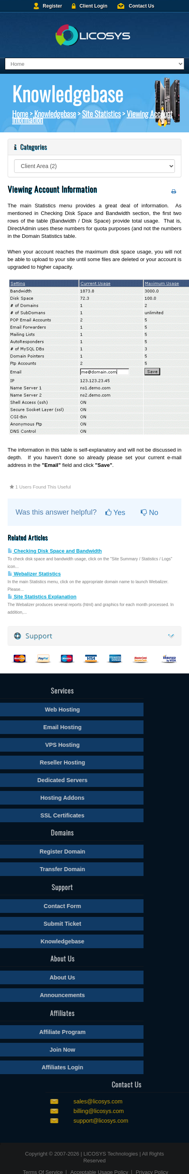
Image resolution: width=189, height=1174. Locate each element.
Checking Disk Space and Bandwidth (55, 551)
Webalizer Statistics (34, 574)
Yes (115, 513)
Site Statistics (101, 113)
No (149, 513)
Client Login (93, 6)
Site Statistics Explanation (42, 597)
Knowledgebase (55, 113)
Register (52, 6)
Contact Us (141, 6)
